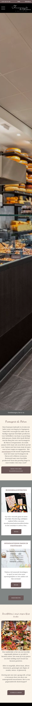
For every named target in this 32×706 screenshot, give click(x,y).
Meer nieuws (16, 598)
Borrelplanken (16, 692)
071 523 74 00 (5, 1)
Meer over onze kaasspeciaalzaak (16, 470)
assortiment (6, 451)
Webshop (28, 1)
